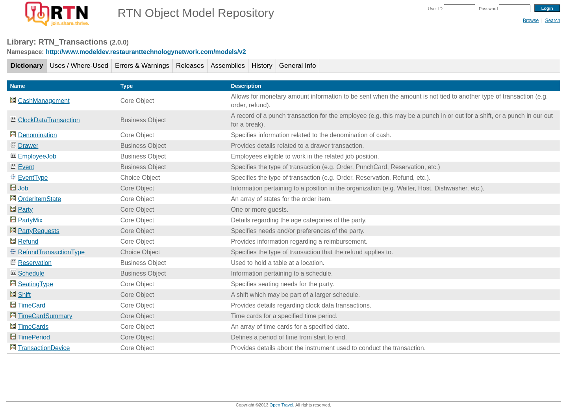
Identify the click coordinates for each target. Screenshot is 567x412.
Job (23, 188)
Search (552, 20)
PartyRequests (38, 230)
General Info (297, 65)
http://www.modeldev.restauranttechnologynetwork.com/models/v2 (146, 51)
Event (26, 167)
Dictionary (26, 65)
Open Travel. (282, 405)
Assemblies (228, 65)
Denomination (37, 135)
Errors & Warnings (142, 65)
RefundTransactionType (51, 252)
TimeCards (33, 326)
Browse (531, 20)
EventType (33, 177)
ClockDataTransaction (49, 120)
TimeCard (32, 305)
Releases (190, 65)
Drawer (28, 145)
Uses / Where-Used (79, 65)
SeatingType (35, 284)
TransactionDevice (44, 348)
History (262, 65)
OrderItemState (39, 199)
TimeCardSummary (45, 316)
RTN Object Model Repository (140, 12)
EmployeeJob (37, 156)
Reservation (35, 262)
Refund (28, 241)
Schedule (31, 273)
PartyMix (30, 220)
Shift (24, 294)
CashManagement (44, 100)
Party (25, 209)
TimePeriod (34, 337)
